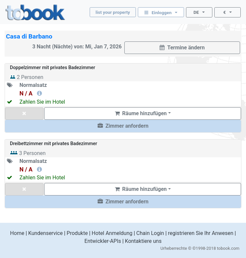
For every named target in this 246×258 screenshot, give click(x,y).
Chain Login (150, 233)
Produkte (77, 233)
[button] (123, 126)
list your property (113, 12)
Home (17, 233)
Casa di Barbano (29, 36)
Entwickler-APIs (102, 241)
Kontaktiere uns (143, 241)
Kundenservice (45, 233)
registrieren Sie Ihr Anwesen (200, 233)
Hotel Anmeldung (112, 233)
